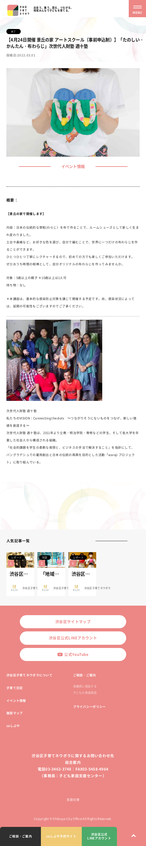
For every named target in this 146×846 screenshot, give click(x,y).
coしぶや (13, 725)
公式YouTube (73, 654)
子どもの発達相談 (85, 693)
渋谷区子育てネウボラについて (29, 675)
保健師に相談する (85, 686)
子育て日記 (14, 688)
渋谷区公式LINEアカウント (73, 638)
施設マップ (14, 713)
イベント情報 (16, 700)
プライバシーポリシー (89, 706)
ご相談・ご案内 (84, 675)
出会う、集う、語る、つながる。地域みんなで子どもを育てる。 (53, 9)
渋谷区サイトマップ (73, 621)
